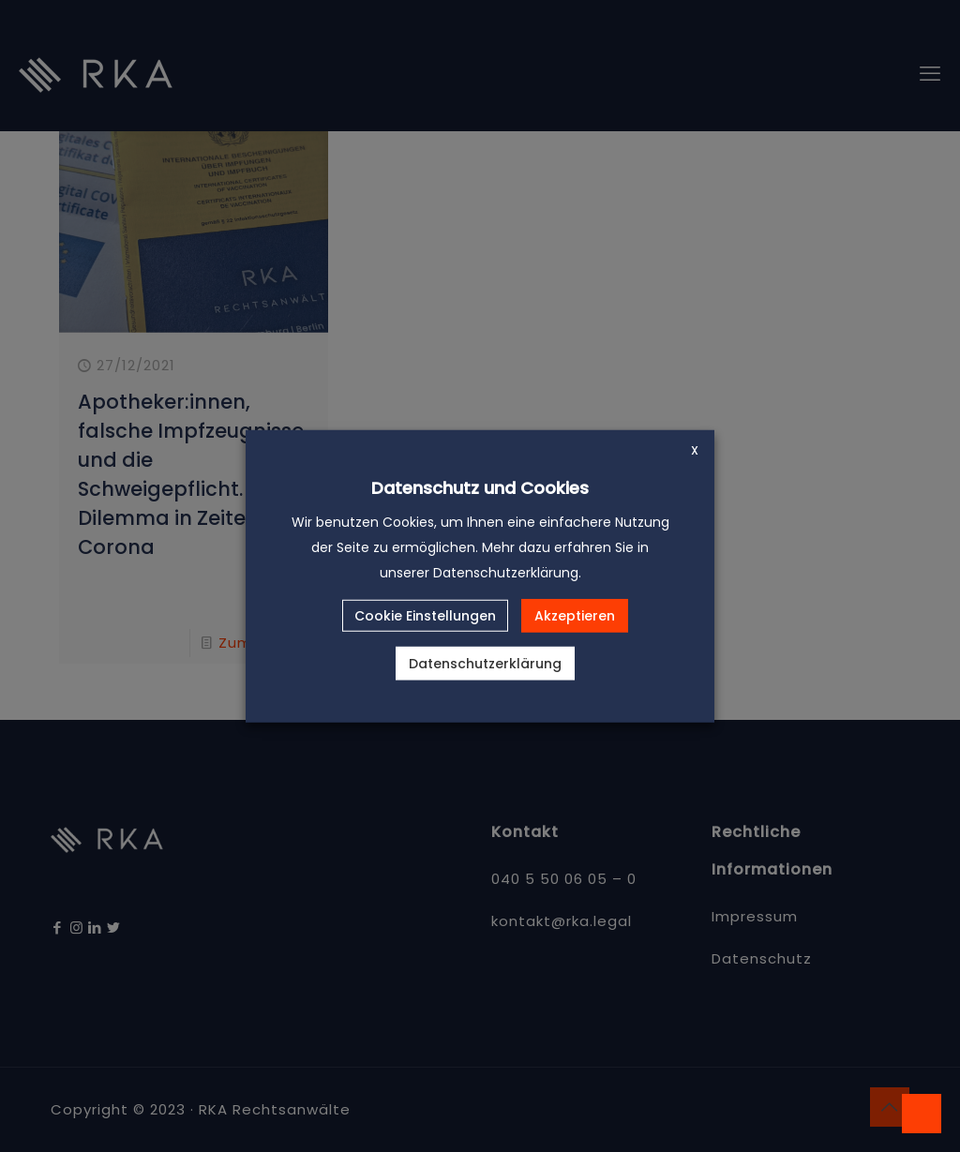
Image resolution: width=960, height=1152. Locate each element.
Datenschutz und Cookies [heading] (480, 487)
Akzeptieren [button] (574, 615)
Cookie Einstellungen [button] (425, 615)
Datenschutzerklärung (485, 663)
